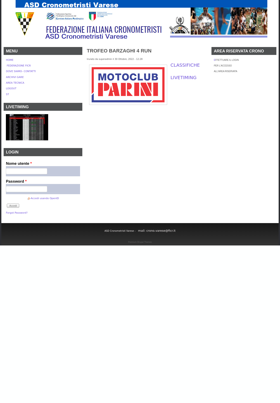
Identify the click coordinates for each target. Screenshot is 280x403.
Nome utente (19, 163)
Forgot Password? (17, 212)
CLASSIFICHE (185, 65)
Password (16, 181)
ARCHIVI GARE (15, 77)
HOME (9, 60)
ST (7, 94)
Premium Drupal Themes (140, 242)
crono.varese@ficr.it (161, 230)
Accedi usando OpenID (45, 198)
